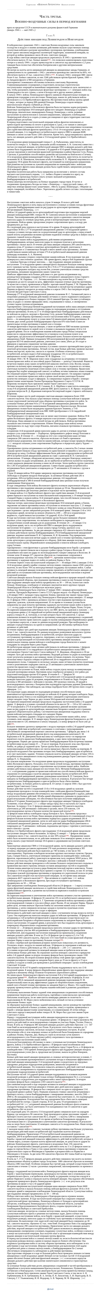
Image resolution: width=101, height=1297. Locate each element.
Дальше (50, 1289)
